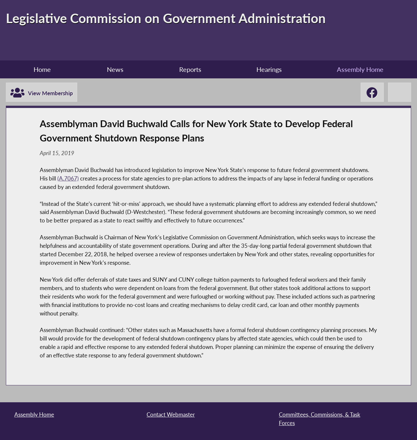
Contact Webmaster (171, 414)
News (115, 69)
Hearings (269, 69)
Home (42, 69)
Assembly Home (360, 69)
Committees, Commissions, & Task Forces (319, 418)
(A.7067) (68, 178)
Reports (190, 69)
